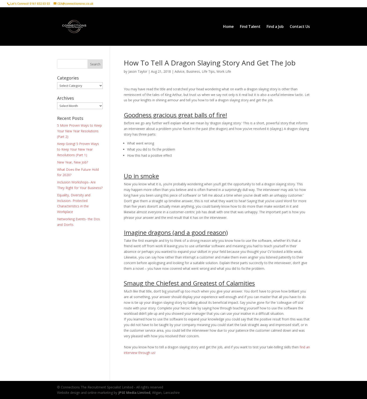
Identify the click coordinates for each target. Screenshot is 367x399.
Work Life (224, 71)
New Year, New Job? (72, 162)
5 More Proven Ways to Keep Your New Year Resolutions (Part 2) (79, 131)
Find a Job (275, 27)
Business (193, 71)
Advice (179, 71)
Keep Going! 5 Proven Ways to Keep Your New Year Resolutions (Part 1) (78, 149)
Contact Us (300, 27)
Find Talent (250, 27)
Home (228, 27)
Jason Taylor (137, 71)
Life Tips (208, 71)
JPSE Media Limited (134, 392)
